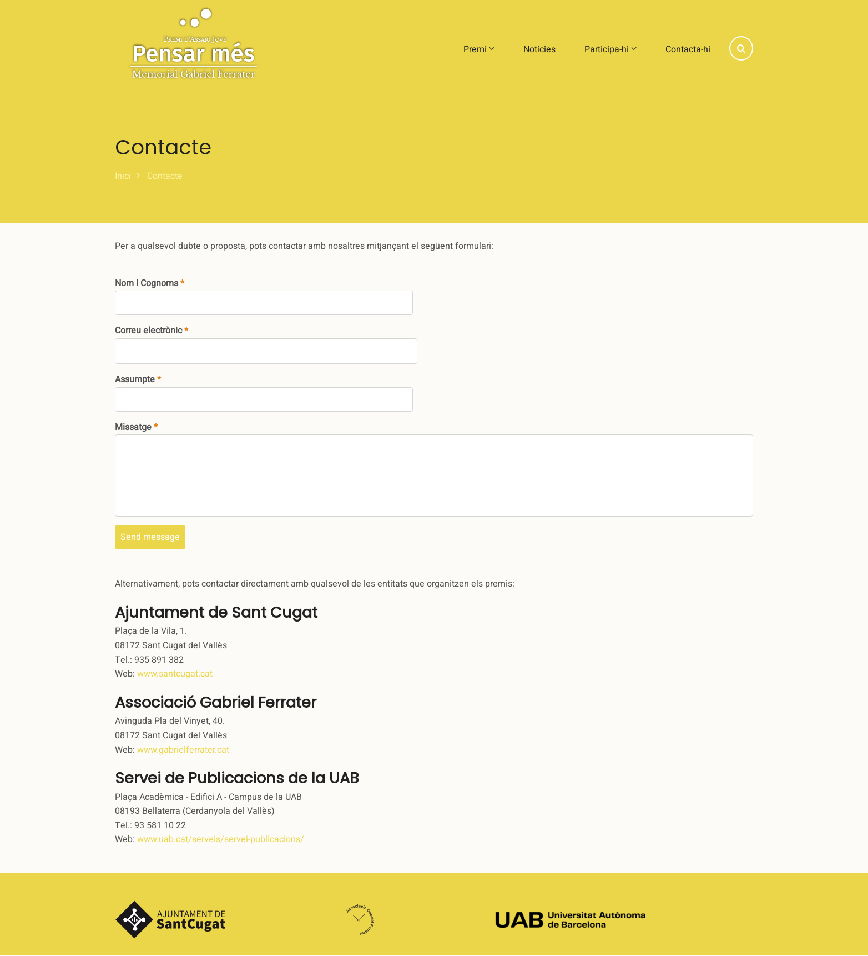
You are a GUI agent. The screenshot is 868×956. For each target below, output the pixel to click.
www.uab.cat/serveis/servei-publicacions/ (220, 839)
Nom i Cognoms (146, 283)
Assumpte (135, 379)
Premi (478, 49)
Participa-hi (610, 49)
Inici (123, 176)
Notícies (539, 49)
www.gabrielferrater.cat (183, 750)
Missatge (133, 427)
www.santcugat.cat (175, 673)
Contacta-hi (687, 49)
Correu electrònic (148, 330)
